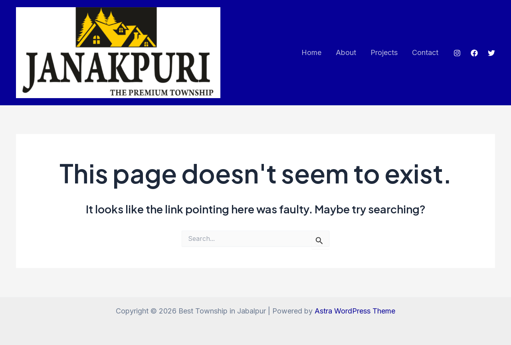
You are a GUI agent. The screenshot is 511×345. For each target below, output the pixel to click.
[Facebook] (474, 53)
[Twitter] (491, 53)
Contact (425, 52)
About (346, 52)
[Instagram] (457, 53)
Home (311, 52)
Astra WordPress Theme (355, 311)
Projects (384, 52)
